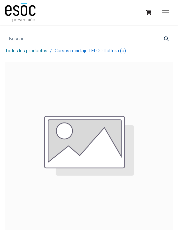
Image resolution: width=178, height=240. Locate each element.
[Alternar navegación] (165, 12)
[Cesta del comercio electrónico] (148, 12)
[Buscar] (166, 39)
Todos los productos (26, 50)
